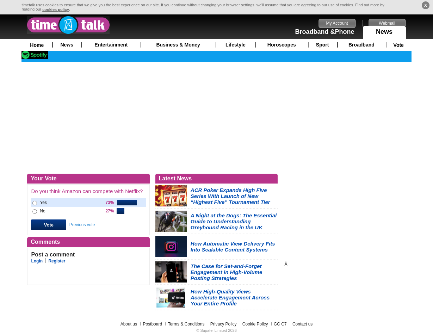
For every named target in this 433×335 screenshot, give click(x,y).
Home (37, 45)
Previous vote (82, 224)
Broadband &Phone (324, 31)
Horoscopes (281, 45)
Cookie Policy (255, 324)
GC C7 (280, 324)
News (384, 30)
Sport (322, 45)
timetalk (68, 25)
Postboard (152, 324)
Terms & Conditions (186, 324)
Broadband (361, 45)
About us (128, 324)
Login (37, 261)
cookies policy (55, 9)
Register (56, 261)
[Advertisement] (217, 115)
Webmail (387, 23)
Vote (399, 45)
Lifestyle (235, 45)
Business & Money (178, 45)
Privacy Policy (223, 324)
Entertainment (111, 45)
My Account (337, 23)
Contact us (302, 324)
